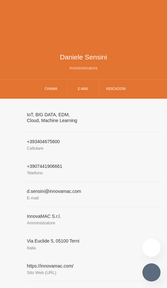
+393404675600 (43, 141)
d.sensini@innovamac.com (54, 191)
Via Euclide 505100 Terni (53, 241)
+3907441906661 (44, 166)
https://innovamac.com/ (50, 266)
